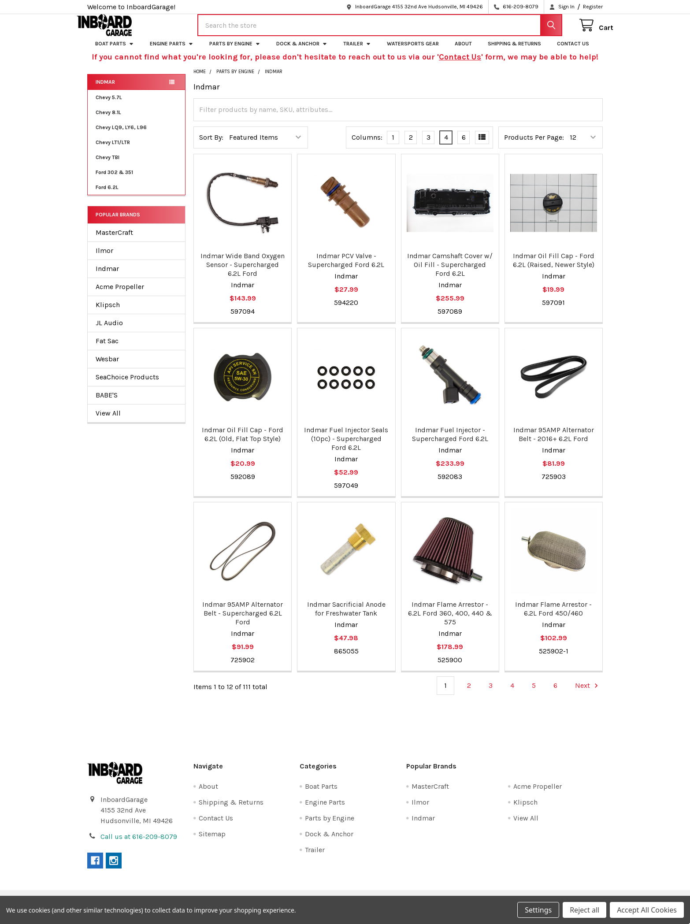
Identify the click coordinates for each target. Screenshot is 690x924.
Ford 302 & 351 (114, 180)
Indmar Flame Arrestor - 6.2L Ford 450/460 (553, 616)
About (463, 51)
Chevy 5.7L (109, 105)
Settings (538, 910)
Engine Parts (171, 51)
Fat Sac (107, 349)
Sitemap (212, 842)
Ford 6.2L (107, 195)
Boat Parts (114, 51)
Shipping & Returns (514, 51)
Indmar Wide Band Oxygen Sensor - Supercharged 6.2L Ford (242, 273)
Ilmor (104, 258)
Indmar (105, 90)
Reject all (584, 910)
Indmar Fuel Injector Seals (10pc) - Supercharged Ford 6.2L (346, 447)
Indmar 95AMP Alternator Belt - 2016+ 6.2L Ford (553, 442)
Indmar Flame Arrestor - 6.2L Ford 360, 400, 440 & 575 (450, 621)
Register (593, 7)
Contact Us (573, 51)
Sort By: (211, 145)
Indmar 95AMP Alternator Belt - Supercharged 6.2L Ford (242, 621)
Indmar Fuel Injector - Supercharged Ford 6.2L (450, 442)
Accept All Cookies (647, 910)
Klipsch (108, 312)
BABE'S (107, 403)
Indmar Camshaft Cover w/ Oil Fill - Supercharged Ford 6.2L (450, 273)
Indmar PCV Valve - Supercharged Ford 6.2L (346, 268)
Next (588, 693)
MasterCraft (114, 240)
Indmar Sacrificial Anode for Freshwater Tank (346, 616)
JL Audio (109, 331)
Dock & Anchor (301, 51)
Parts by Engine (234, 51)
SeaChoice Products (127, 385)
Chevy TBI (107, 165)
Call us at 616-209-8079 (138, 844)
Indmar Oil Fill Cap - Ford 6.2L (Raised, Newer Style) (553, 268)
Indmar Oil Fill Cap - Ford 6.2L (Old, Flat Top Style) (242, 442)
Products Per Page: (534, 145)
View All (108, 421)
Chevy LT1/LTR (113, 150)
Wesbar (107, 367)
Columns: (367, 145)
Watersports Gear (413, 51)
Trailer (357, 51)
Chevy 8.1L (108, 120)
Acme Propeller (120, 294)
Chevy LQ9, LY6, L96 (121, 135)
